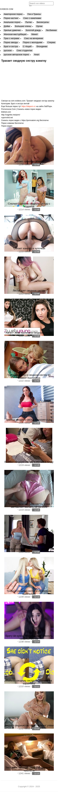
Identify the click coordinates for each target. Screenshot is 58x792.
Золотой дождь (33, 30)
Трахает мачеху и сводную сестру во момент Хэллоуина (29, 376)
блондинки (42, 46)
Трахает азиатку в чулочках (29, 248)
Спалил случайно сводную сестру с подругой (29, 205)
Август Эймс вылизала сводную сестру (29, 332)
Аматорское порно (13, 14)
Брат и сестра (11, 46)
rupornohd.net (7, 117)
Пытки (28, 22)
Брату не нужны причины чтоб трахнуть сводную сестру (29, 637)
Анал (36, 54)
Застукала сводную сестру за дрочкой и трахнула (29, 769)
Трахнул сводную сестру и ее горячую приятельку (28, 592)
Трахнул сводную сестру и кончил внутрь (29, 548)
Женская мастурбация (15, 34)
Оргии (39, 26)
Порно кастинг (11, 18)
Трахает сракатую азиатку (29, 161)
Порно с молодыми (32, 42)
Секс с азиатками (32, 18)
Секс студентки (24, 50)
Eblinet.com (6, 112)
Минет (34, 34)
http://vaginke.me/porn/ (10, 115)
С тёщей (27, 46)
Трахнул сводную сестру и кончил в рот (29, 419)
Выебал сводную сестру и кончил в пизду (29, 461)
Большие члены (23, 26)
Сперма (51, 42)
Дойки (7, 26)
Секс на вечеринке (33, 38)
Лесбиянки (51, 30)
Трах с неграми (11, 38)
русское (8, 50)
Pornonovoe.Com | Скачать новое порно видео (21, 109)
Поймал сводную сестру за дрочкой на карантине (29, 682)
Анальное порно (12, 22)
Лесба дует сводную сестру (29, 290)
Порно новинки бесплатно (12, 123)
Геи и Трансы (34, 14)
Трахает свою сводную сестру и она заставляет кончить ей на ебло (29, 505)
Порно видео (6, 126)
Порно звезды (11, 42)
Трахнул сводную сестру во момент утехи (29, 725)
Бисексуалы (43, 22)
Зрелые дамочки (12, 30)
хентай (26, 103)
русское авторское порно (16, 54)
